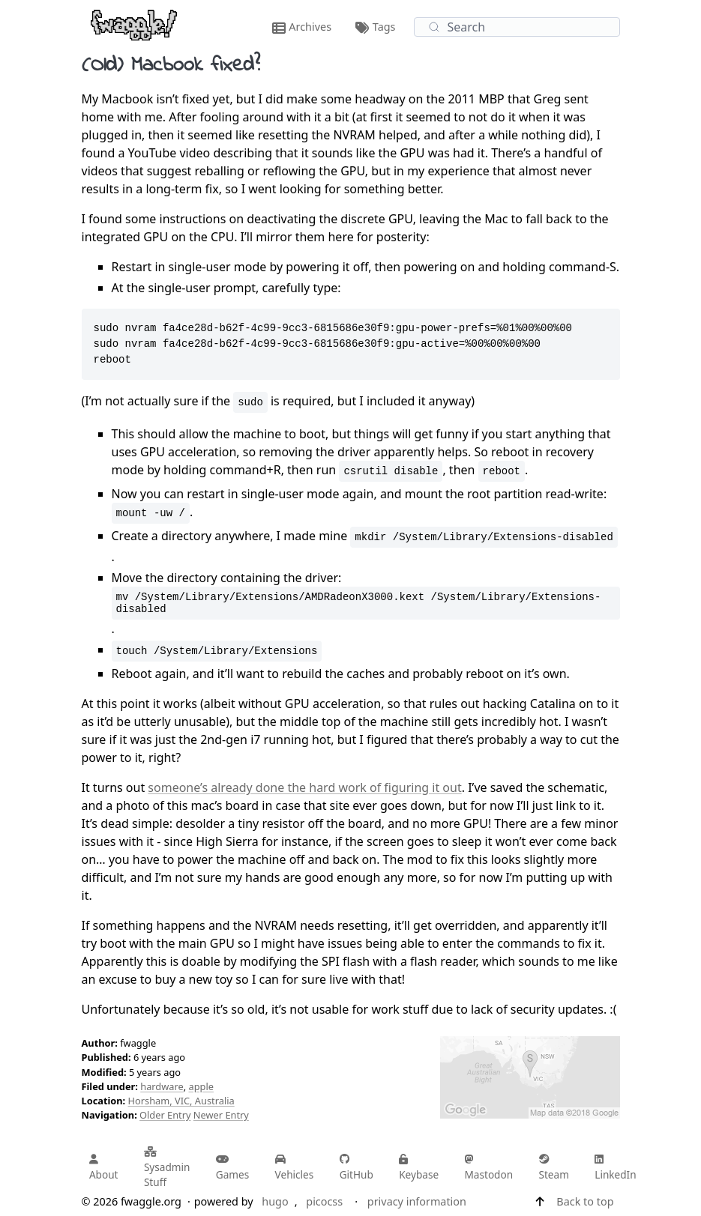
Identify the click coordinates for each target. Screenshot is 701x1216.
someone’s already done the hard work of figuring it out (304, 787)
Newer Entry (221, 1115)
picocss (324, 1201)
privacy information (416, 1201)
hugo (275, 1201)
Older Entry (164, 1115)
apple (200, 1086)
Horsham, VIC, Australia (181, 1100)
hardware (161, 1086)
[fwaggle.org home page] (134, 24)
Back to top (584, 1201)
